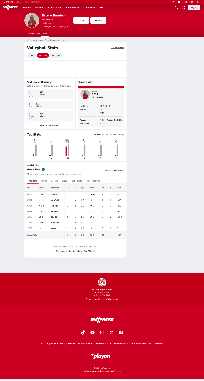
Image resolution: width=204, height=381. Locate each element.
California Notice (119, 343)
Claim (81, 20)
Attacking (33, 180)
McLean (41, 40)
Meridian (54, 205)
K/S (82, 187)
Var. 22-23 (43, 55)
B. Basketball (55, 7)
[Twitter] (192, 2)
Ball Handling (77, 180)
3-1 (42, 200)
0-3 (41, 222)
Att (103, 187)
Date (29, 187)
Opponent (55, 187)
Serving (44, 180)
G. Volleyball (89, 7)
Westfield (55, 200)
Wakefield (55, 222)
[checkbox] (106, 168)
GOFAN (19, 2)
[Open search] (176, 7)
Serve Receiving (93, 180)
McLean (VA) (47, 19)
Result (41, 187)
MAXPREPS (8, 2)
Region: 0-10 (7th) (115, 119)
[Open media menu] (183, 7)
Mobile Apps (57, 343)
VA (34, 40)
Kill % (92, 187)
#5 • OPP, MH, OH (55, 26)
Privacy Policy (85, 343)
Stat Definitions (117, 47)
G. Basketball (72, 7)
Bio (38, 33)
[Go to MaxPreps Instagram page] (102, 332)
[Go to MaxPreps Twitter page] (112, 332)
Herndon (54, 211)
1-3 (41, 211)
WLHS (53, 228)
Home (31, 33)
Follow (98, 20)
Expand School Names (114, 169)
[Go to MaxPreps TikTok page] (83, 332)
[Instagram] (186, 2)
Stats (45, 33)
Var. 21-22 (56, 55)
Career (31, 55)
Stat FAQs (89, 251)
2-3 (41, 194)
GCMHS (54, 217)
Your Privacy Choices (140, 343)
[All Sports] (101, 7)
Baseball (39, 7)
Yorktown (54, 194)
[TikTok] (173, 2)
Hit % (119, 187)
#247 (102, 123)
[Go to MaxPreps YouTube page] (92, 332)
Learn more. (76, 174)
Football (27, 7)
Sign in (194, 7)
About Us (43, 343)
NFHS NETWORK (32, 2)
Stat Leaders (61, 251)
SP (68, 187)
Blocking (54, 180)
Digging (65, 180)
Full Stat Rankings (50, 125)
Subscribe (70, 343)
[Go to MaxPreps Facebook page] (121, 332)
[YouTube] (179, 2)
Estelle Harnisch (53, 15)
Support (159, 343)
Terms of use (101, 343)
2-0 (42, 205)
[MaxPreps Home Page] (28, 40)
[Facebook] (198, 2)
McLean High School (102, 284)
